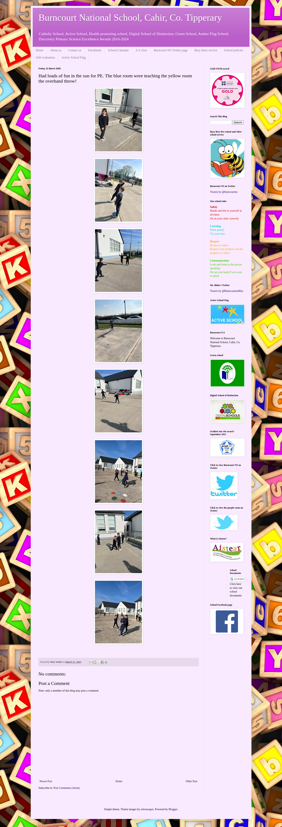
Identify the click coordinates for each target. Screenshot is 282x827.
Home (39, 50)
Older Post (191, 781)
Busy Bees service (205, 50)
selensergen (147, 809)
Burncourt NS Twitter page (171, 50)
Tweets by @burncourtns (224, 191)
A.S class (141, 50)
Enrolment (94, 50)
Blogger (173, 809)
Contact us (74, 50)
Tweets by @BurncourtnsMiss (226, 290)
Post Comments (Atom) (67, 787)
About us (55, 50)
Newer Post (46, 781)
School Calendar (118, 50)
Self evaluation (45, 57)
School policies (233, 50)
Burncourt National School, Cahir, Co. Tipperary (130, 17)
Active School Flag (73, 57)
